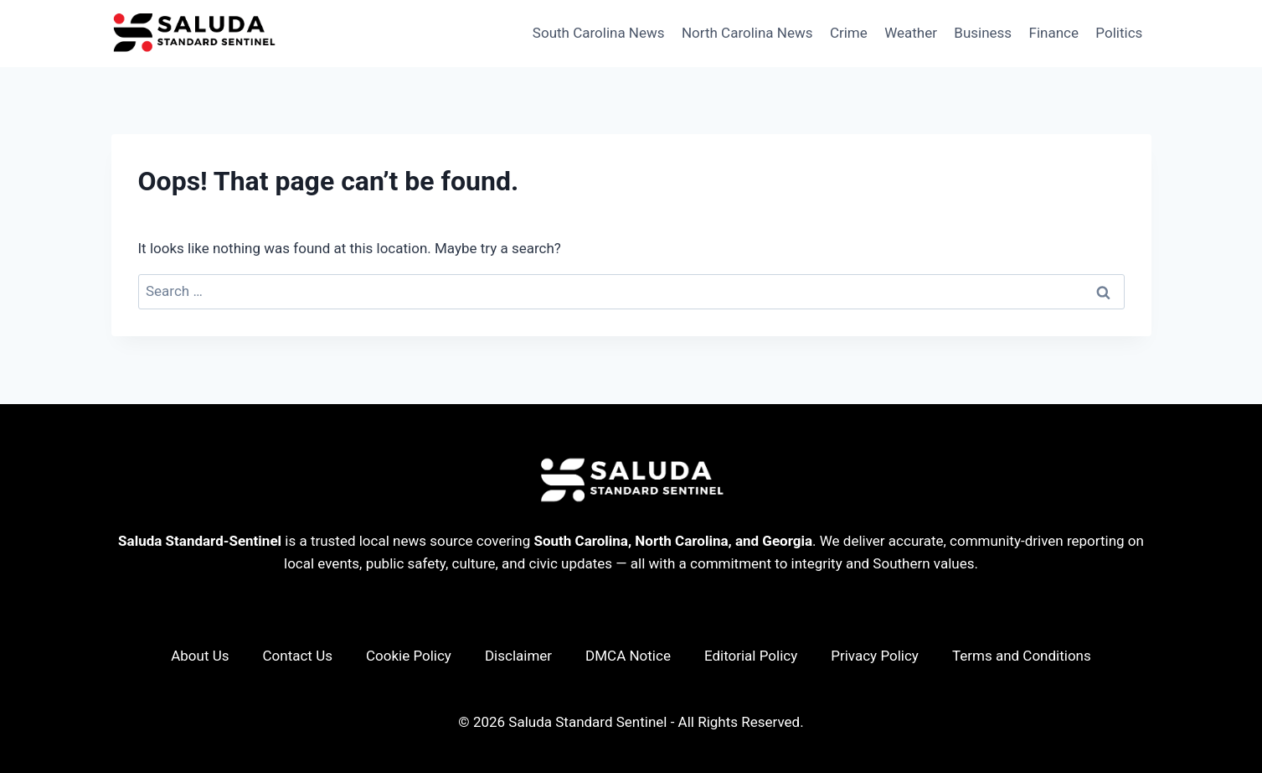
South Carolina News (599, 32)
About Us (200, 655)
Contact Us (297, 655)
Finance (1054, 32)
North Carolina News (747, 32)
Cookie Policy (408, 655)
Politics (1118, 32)
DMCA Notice (628, 655)
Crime (849, 32)
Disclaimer (518, 655)
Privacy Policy (875, 655)
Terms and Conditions (1021, 655)
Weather (910, 32)
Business (983, 32)
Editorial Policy (750, 655)
